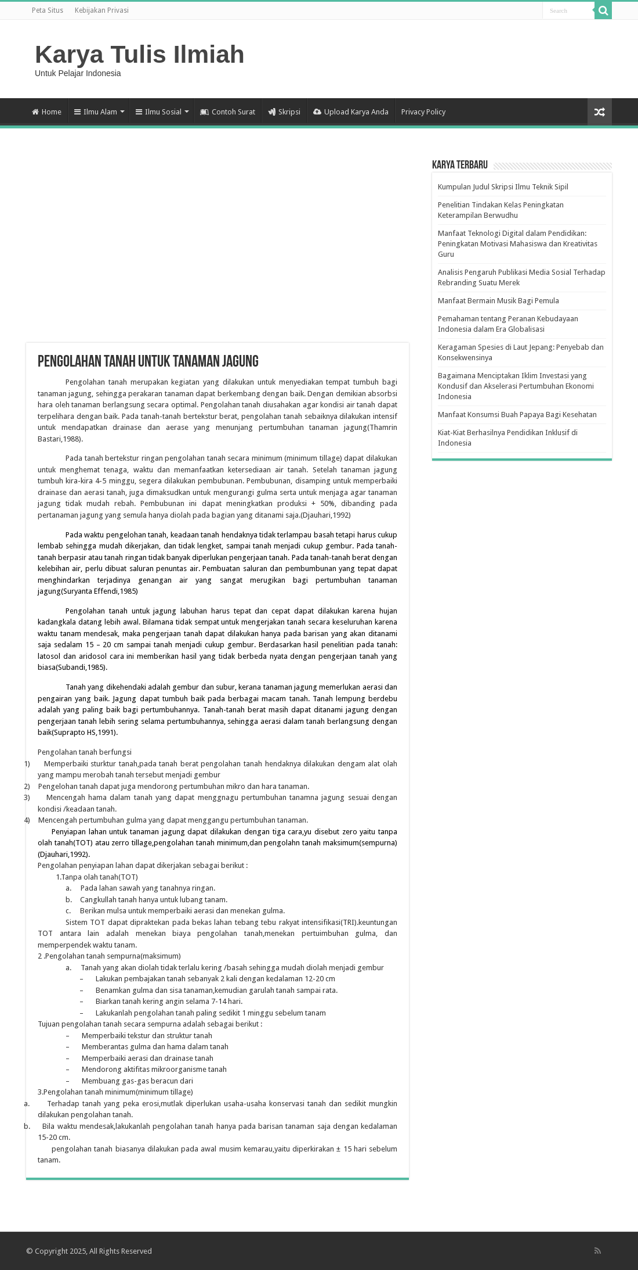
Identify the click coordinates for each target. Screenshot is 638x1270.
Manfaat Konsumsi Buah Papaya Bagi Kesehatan (517, 414)
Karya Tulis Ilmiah (140, 54)
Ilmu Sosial (159, 111)
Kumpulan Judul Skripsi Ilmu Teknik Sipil (503, 186)
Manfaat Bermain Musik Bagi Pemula (498, 300)
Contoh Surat (227, 111)
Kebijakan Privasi (102, 10)
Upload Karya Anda (351, 111)
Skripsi (284, 111)
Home (46, 111)
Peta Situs (47, 10)
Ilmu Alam (95, 111)
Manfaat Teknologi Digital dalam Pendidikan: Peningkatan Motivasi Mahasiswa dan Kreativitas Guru (517, 244)
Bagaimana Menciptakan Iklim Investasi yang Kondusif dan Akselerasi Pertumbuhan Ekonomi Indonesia (516, 386)
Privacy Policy (423, 111)
